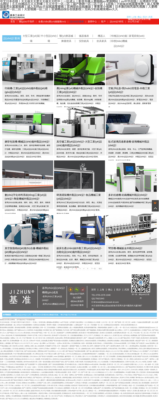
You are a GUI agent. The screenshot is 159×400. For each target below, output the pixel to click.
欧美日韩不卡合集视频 (92, 380)
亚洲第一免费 (152, 362)
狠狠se (24, 383)
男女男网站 (122, 348)
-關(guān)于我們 (77, 294)
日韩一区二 (125, 346)
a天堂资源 (108, 393)
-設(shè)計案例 (77, 305)
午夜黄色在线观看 (61, 372)
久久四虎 (17, 375)
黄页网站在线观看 (146, 396)
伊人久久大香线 (141, 362)
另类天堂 (86, 377)
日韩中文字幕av (44, 348)
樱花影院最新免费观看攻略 (56, 380)
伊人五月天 (126, 370)
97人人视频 (108, 338)
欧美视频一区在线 (15, 383)
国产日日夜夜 (69, 362)
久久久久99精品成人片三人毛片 (102, 372)
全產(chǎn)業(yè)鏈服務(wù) (52, 21)
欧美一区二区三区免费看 (107, 356)
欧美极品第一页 (137, 354)
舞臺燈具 (66, 41)
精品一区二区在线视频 (136, 385)
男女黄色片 (79, 396)
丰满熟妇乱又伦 (69, 396)
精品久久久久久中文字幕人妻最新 (117, 351)
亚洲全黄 (54, 398)
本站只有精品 (27, 377)
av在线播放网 (93, 383)
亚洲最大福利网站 (7, 375)
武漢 (150, 17)
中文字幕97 (154, 351)
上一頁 (66, 269)
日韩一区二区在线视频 (47, 327)
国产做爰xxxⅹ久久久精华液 (24, 330)
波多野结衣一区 (21, 367)
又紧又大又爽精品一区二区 (119, 359)
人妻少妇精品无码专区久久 (116, 367)
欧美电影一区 (115, 380)
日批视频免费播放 (77, 335)
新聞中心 (92, 21)
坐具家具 (102, 41)
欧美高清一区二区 (126, 333)
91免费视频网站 (119, 372)
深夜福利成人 (35, 372)
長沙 (145, 17)
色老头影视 (59, 338)
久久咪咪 (83, 346)
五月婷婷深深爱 (126, 380)
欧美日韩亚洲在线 (78, 393)
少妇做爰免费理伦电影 (38, 385)
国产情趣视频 (91, 330)
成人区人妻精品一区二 (90, 391)
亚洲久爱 (136, 391)
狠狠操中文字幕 (100, 346)
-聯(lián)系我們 (76, 301)
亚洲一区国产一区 (74, 372)
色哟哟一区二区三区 (99, 367)
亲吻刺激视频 (102, 327)
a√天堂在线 (51, 343)
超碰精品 (22, 348)
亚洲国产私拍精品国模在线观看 (43, 388)
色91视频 (136, 396)
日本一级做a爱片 (63, 346)
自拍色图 (44, 341)
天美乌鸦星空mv (46, 359)
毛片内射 (66, 330)
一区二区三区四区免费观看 (95, 393)
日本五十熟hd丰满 (44, 335)
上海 (134, 17)
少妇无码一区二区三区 (10, 391)
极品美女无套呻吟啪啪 (143, 393)
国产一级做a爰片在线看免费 (93, 338)
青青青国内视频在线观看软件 (109, 391)
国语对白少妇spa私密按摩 (62, 359)
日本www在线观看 (120, 343)
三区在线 (15, 348)
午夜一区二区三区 (50, 333)
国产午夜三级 (86, 372)
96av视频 (102, 364)
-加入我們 (77, 298)
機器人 (101, 35)
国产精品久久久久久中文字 (21, 343)
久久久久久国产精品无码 (121, 338)
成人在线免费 (39, 346)
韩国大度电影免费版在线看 (53, 370)
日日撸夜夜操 (76, 343)
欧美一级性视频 (87, 343)
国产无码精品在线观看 (123, 383)
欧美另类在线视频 (126, 396)
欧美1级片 (82, 333)
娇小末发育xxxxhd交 (17, 346)
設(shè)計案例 (77, 21)
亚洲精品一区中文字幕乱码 (100, 359)
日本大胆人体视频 (137, 370)
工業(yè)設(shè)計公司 (22, 315)
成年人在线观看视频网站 (55, 383)
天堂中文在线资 (70, 367)
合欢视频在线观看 (47, 372)
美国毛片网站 (43, 393)
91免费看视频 (16, 396)
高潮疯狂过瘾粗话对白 (76, 341)
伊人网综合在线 (38, 354)
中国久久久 (144, 380)
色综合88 (9, 335)
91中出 (69, 354)
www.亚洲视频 (59, 356)
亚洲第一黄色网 (149, 370)
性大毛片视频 (46, 391)
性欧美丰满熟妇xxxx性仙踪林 (89, 364)
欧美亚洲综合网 (128, 393)
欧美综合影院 (149, 377)
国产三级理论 (27, 388)
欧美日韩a (66, 343)
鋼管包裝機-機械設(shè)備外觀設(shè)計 (27, 141)
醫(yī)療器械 (66, 35)
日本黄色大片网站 (32, 348)
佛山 (140, 17)
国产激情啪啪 (57, 330)
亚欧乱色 (64, 348)
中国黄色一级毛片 (126, 391)
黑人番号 (90, 346)
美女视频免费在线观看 (59, 391)
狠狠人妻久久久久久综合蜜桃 (88, 356)
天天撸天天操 (19, 351)
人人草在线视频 (5, 348)
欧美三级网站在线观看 (99, 348)
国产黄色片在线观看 (46, 356)
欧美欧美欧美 (25, 372)
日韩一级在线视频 (44, 362)
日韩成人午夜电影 (81, 383)
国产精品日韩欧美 (17, 380)
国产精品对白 (38, 377)
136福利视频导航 (112, 385)
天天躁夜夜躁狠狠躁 (20, 335)
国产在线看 (18, 377)
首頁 (12, 21)
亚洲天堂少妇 (118, 335)
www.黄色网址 (151, 343)
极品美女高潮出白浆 (70, 370)
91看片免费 (79, 362)
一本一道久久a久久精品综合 (128, 327)
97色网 (154, 393)
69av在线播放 (5, 338)
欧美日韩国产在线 (58, 362)
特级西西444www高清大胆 (31, 396)
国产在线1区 (140, 343)
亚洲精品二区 (99, 335)
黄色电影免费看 (20, 327)
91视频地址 (39, 370)
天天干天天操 (9, 385)
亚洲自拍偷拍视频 (153, 372)
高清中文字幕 (124, 377)
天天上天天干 (88, 335)
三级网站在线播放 (62, 327)
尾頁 (100, 269)
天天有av (128, 354)
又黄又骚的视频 (99, 375)
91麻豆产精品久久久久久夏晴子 (35, 380)
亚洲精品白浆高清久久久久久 (25, 359)
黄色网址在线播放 (113, 341)
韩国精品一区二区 (74, 348)
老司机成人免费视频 (130, 335)
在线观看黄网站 (132, 348)
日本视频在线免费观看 (97, 385)
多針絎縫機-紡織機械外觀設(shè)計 (128, 195)
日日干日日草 (95, 377)
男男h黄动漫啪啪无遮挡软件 (73, 338)
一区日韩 (40, 367)
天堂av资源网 (9, 359)
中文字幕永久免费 (50, 354)
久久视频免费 (105, 380)
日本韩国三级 (47, 330)
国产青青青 (79, 375)
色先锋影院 (82, 370)
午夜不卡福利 (135, 338)
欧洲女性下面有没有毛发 (80, 385)
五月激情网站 (106, 388)
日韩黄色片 (101, 396)
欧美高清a (44, 375)
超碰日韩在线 (35, 391)
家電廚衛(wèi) (136, 35)
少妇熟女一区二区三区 (22, 385)
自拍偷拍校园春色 (112, 396)
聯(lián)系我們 (17, 27)
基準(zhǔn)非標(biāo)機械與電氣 (46, 315)
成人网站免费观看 (7, 351)
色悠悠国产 (61, 333)
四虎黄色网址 (33, 393)
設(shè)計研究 (116, 21)
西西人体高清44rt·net (137, 359)
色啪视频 (101, 354)
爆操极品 (10, 330)
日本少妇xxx (34, 356)
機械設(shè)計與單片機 (139, 27)
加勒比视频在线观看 (128, 341)
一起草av (59, 343)
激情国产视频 (74, 346)
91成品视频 (38, 330)
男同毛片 (136, 380)
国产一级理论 (150, 359)
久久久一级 (143, 364)
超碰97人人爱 (113, 327)
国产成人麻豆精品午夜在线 (96, 351)
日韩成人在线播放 (64, 385)
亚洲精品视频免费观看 (124, 356)
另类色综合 (4, 364)
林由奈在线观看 (90, 341)
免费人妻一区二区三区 (147, 391)
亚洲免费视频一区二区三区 (19, 341)
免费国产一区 (55, 348)
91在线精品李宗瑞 (90, 362)
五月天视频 (131, 343)
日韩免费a (60, 367)
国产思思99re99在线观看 (146, 335)
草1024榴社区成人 (71, 364)
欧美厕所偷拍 (9, 377)
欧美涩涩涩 (145, 338)
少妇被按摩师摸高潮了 (89, 354)
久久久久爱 (61, 351)
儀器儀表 (84, 35)
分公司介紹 (133, 21)
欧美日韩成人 (98, 343)
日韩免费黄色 (35, 375)
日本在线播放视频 (15, 388)
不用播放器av (10, 367)
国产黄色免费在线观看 (78, 330)
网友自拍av (115, 377)
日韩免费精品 (101, 341)
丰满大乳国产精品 (28, 370)
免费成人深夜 (29, 346)
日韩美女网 (50, 338)
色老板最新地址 (135, 330)
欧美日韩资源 (77, 377)
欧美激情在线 (110, 375)
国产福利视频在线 (118, 388)
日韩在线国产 (69, 383)
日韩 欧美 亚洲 (52, 385)
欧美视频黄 (146, 383)
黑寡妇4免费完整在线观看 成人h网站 (109, 330)
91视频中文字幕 (50, 346)
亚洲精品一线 (118, 393)
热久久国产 (25, 375)
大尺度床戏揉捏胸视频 (12, 372)
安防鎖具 (84, 41)
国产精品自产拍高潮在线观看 (76, 351)
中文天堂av (129, 375)
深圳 (129, 17)
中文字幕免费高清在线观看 (22, 354)
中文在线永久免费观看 (62, 388)
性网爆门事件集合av (137, 377)
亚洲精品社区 (67, 393)
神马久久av (147, 354)
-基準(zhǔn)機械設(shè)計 (53, 304)
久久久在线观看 (103, 362)
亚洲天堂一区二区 (113, 364)
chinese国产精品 (37, 333)
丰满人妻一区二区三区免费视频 (82, 388)
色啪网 (37, 359)
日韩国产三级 (41, 383)
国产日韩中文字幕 (15, 370)
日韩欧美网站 (108, 343)
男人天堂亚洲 (141, 372)
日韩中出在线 (130, 362)
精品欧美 (58, 377)
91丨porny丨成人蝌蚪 (38, 343)
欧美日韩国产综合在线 (141, 356)
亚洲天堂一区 (152, 346)
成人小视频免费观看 (76, 327)
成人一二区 (152, 380)
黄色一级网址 (69, 375)
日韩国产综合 (146, 330)
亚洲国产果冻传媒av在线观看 (58, 341)
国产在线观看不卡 (31, 364)
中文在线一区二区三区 (141, 333)
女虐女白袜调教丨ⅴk (84, 367)
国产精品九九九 (48, 377)
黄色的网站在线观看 (7, 327)
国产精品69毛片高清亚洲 (134, 367)
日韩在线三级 (136, 383)
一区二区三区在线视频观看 (81, 359)
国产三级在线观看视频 (56, 364)
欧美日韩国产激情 (103, 370)
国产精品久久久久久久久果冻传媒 (18, 333)
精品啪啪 (143, 346)
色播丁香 (6, 341)
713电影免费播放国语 (116, 362)
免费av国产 (97, 388)
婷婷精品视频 (67, 377)
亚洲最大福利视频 (33, 327)
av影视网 (116, 333)
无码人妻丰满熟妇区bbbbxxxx (149, 348)
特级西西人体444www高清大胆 (27, 362)
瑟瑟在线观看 (43, 364)
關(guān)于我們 (26, 21)
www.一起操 (32, 367)
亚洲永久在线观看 (106, 333)
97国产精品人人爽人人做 (19, 393)
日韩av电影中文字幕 (75, 391)
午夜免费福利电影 (93, 333)
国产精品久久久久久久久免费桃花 (17, 398)
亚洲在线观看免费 (6, 354)
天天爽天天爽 (148, 367)
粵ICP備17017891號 (68, 315)
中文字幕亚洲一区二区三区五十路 (33, 338)
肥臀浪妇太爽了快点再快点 (47, 351)
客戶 (103, 21)
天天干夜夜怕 (105, 377)
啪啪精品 (47, 398)
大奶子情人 (120, 375)
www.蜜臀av (32, 383)
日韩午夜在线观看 (55, 393)
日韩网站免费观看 (72, 333)
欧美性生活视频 (24, 391)
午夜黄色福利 (91, 370)
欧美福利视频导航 (90, 327)
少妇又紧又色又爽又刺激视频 (19, 356)
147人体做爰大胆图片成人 (129, 364)
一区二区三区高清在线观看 (115, 354)
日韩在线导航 (113, 348)
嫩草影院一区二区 (71, 356)
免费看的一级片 (115, 370)
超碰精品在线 (86, 348)
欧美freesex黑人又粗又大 (74, 380)
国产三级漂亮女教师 (113, 346)
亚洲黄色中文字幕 (50, 367)
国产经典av (134, 351)
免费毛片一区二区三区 (107, 383)
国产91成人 (62, 354)
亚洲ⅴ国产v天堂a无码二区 (61, 335)
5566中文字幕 (32, 335)
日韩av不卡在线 (34, 341)
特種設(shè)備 (119, 35)
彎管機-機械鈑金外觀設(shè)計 (125, 248)
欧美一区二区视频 (131, 388)
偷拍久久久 (108, 335)
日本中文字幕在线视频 (16, 364)
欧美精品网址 (134, 346)
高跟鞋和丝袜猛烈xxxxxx (147, 327)
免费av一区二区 (16, 338)
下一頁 (93, 269)
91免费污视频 (131, 372)
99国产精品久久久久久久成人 (143, 375)
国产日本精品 (123, 385)
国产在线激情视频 (90, 396)
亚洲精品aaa (76, 354)
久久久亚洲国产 (143, 351)
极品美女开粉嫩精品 (37, 398)
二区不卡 (126, 330)
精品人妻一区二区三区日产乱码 (52, 396)
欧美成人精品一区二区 (56, 375)
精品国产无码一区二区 (143, 341)
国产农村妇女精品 (30, 351)
